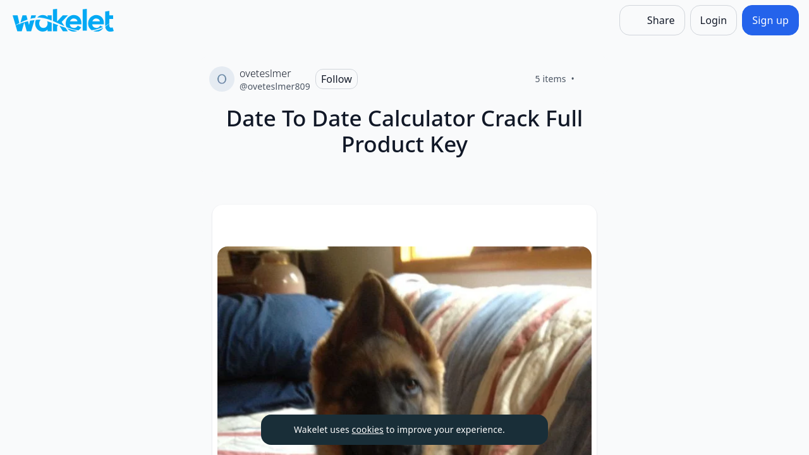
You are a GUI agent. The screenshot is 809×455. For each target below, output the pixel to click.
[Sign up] (770, 20)
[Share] (652, 20)
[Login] (714, 20)
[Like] (590, 79)
